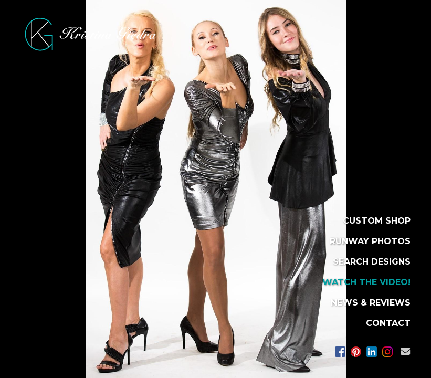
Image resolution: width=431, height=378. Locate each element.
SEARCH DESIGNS (372, 262)
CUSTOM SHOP (377, 221)
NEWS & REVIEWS (371, 303)
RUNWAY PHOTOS (370, 241)
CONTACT (388, 323)
